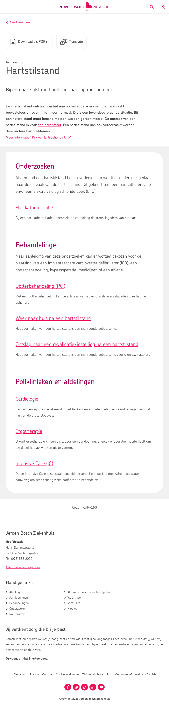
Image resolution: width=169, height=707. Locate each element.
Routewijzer (17, 614)
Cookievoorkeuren (67, 674)
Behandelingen (19, 603)
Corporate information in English (135, 674)
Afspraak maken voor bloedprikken (89, 592)
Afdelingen (16, 592)
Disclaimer (19, 674)
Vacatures (73, 603)
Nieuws (72, 608)
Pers (109, 674)
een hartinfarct (49, 125)
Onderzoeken (17, 608)
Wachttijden (74, 597)
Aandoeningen (18, 597)
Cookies (47, 674)
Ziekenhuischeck (92, 674)
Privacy (34, 674)
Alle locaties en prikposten (23, 567)
